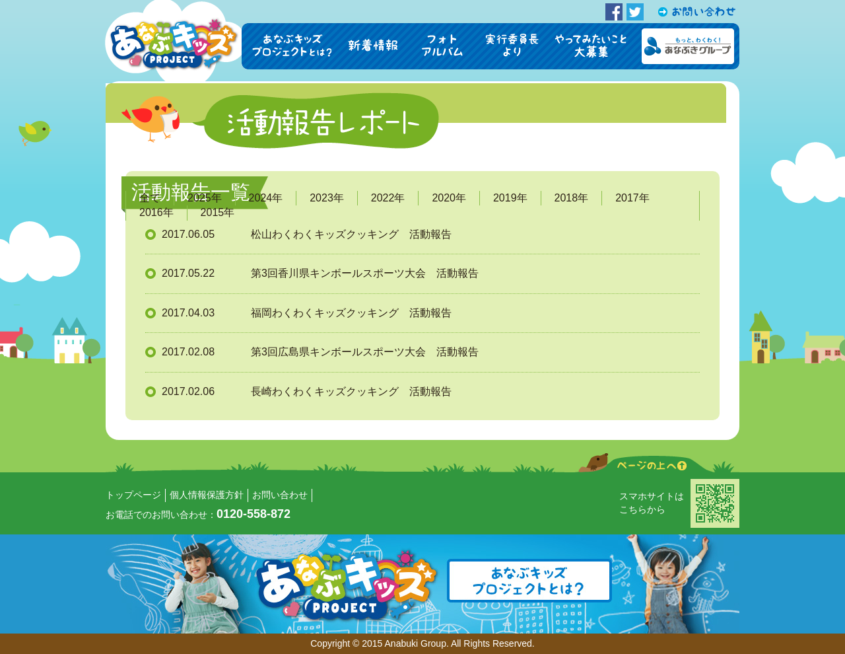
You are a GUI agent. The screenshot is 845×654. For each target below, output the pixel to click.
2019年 (510, 197)
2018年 (572, 197)
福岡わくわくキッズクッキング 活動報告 (351, 312)
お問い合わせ (280, 495)
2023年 (327, 197)
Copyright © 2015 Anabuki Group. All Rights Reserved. (422, 643)
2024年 (266, 197)
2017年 (632, 197)
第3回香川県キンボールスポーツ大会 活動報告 (365, 273)
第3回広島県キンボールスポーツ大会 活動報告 (365, 351)
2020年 (449, 197)
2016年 (156, 212)
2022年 (388, 197)
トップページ (133, 495)
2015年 (218, 212)
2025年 (204, 197)
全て (149, 197)
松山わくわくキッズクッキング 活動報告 (351, 234)
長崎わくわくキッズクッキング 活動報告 (351, 391)
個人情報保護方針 (207, 495)
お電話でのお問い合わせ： (198, 514)
